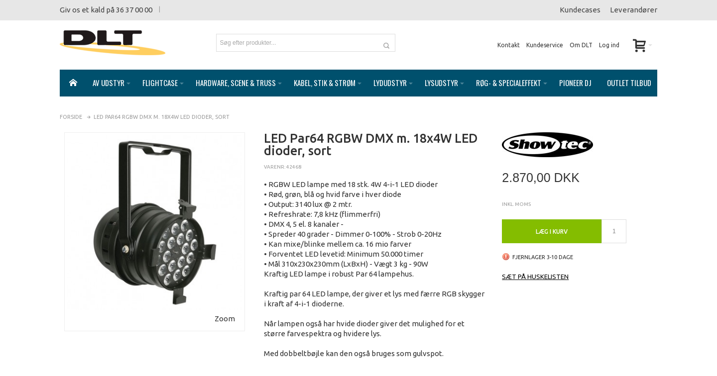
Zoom (225, 308)
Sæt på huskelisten (535, 266)
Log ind (609, 45)
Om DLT (581, 45)
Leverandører (633, 9)
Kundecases (580, 9)
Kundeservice (544, 45)
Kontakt (508, 45)
